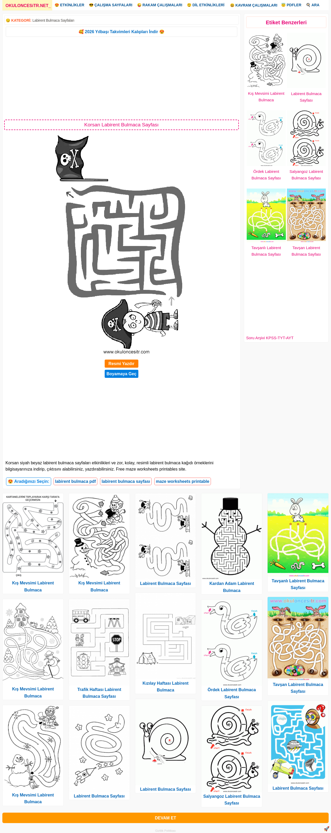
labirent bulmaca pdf (75, 481)
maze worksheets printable (182, 481)
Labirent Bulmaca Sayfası (99, 796)
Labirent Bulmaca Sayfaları (53, 20)
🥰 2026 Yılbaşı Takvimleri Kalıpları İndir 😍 (121, 32)
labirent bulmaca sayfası (126, 481)
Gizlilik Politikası (165, 830)
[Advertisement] (121, 77)
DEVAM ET (165, 818)
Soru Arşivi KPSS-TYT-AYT (269, 338)
